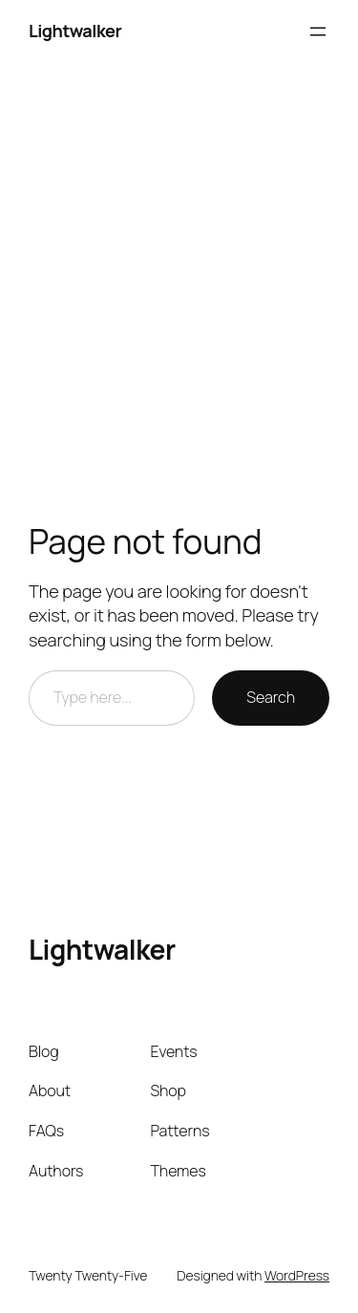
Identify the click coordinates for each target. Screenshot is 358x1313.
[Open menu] (317, 31)
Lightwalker (75, 30)
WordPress (296, 1275)
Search (270, 697)
